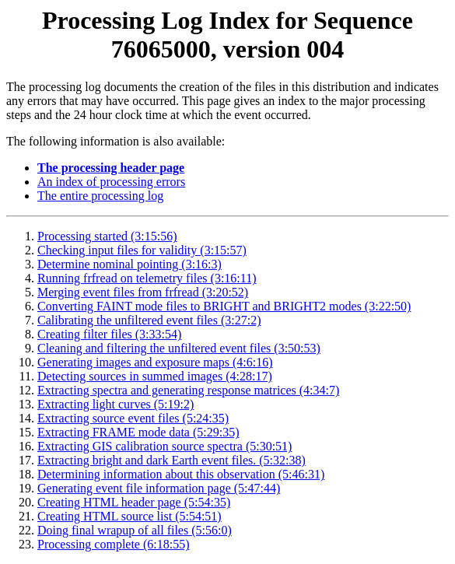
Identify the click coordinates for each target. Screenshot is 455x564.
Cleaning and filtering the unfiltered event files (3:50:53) (178, 348)
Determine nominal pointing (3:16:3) (129, 264)
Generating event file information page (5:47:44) (158, 488)
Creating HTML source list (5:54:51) (129, 516)
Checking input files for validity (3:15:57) (142, 250)
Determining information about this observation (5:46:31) (180, 474)
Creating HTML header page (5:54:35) (133, 502)
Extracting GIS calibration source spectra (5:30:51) (164, 446)
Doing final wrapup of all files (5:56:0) (134, 530)
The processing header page (110, 167)
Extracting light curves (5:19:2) (115, 404)
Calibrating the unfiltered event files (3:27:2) (149, 320)
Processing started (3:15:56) (107, 236)
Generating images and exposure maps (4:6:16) (155, 362)
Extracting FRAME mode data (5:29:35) (138, 432)
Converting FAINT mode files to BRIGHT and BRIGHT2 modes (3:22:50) (224, 306)
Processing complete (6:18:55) (113, 544)
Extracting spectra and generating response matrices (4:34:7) (188, 390)
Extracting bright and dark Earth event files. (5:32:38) (171, 460)
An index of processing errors (111, 181)
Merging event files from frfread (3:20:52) (142, 292)
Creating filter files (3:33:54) (109, 334)
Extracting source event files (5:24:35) (133, 418)
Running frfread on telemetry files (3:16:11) (147, 278)
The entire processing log (100, 195)
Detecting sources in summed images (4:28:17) (154, 376)
